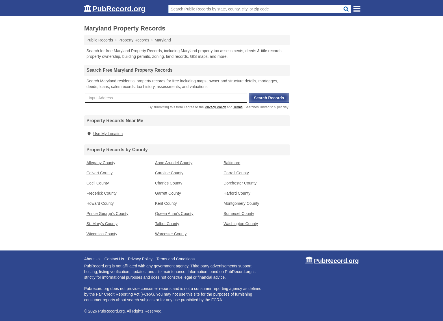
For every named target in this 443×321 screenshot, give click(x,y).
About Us (92, 259)
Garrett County (168, 193)
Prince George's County (107, 213)
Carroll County (236, 173)
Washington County (240, 223)
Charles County (169, 183)
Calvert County (99, 173)
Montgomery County (241, 203)
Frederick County (101, 193)
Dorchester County (240, 183)
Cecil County (97, 183)
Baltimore (231, 162)
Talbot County (167, 223)
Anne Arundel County (173, 162)
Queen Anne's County (174, 213)
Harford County (236, 193)
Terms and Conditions (176, 259)
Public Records (99, 40)
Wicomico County (101, 234)
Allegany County (100, 162)
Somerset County (238, 213)
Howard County (100, 203)
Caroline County (169, 173)
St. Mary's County (102, 223)
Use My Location (104, 133)
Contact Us (114, 259)
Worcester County (171, 234)
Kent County (166, 203)
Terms (238, 107)
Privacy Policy (215, 107)
